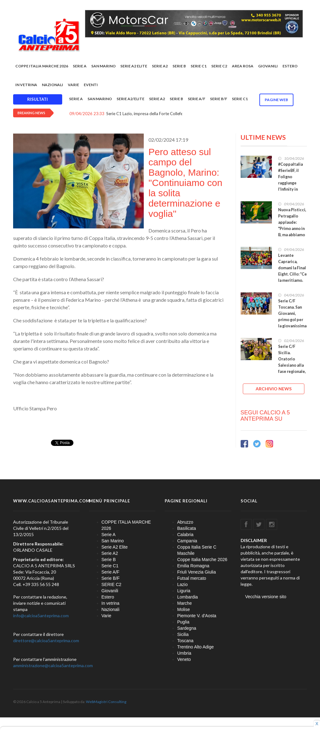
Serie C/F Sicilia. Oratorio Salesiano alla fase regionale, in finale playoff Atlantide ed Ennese (292, 371)
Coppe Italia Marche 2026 (202, 559)
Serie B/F (218, 98)
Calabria (185, 534)
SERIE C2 (219, 66)
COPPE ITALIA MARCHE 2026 (41, 66)
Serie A (80, 66)
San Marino (103, 66)
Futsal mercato (191, 578)
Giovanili (268, 66)
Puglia (183, 621)
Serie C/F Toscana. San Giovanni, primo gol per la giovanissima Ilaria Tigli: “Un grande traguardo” (292, 323)
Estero (290, 66)
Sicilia (183, 634)
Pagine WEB (276, 99)
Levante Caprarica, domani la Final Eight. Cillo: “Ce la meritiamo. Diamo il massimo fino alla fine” (292, 277)
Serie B (179, 66)
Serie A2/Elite (130, 98)
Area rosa (242, 66)
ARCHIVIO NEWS (274, 388)
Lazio (182, 584)
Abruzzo (185, 522)
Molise (183, 609)
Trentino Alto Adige (195, 646)
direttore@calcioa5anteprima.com (46, 640)
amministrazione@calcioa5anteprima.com (53, 665)
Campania (187, 540)
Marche (184, 603)
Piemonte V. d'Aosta (196, 615)
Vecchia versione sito (266, 596)
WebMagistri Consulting (106, 701)
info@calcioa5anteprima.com (41, 615)
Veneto (184, 659)
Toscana (185, 640)
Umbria (184, 653)
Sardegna (186, 628)
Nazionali (52, 84)
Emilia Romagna (193, 565)
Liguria (183, 590)
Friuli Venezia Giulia (196, 571)
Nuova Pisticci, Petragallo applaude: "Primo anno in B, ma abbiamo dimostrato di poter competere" (292, 232)
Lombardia (187, 596)
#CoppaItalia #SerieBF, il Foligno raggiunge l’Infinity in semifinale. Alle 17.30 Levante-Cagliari (290, 189)
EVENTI (91, 84)
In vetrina (26, 84)
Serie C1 (199, 66)
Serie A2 (160, 66)
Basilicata (186, 528)
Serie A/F (196, 98)
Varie (73, 84)
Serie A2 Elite (133, 66)
